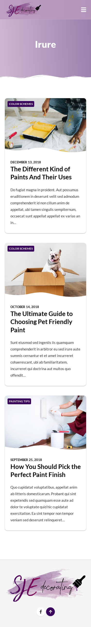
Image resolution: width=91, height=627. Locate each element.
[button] (83, 9)
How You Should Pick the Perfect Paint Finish (45, 470)
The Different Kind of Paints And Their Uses (41, 173)
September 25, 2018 (26, 460)
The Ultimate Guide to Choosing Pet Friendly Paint (41, 321)
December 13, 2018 (25, 162)
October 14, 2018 (24, 307)
